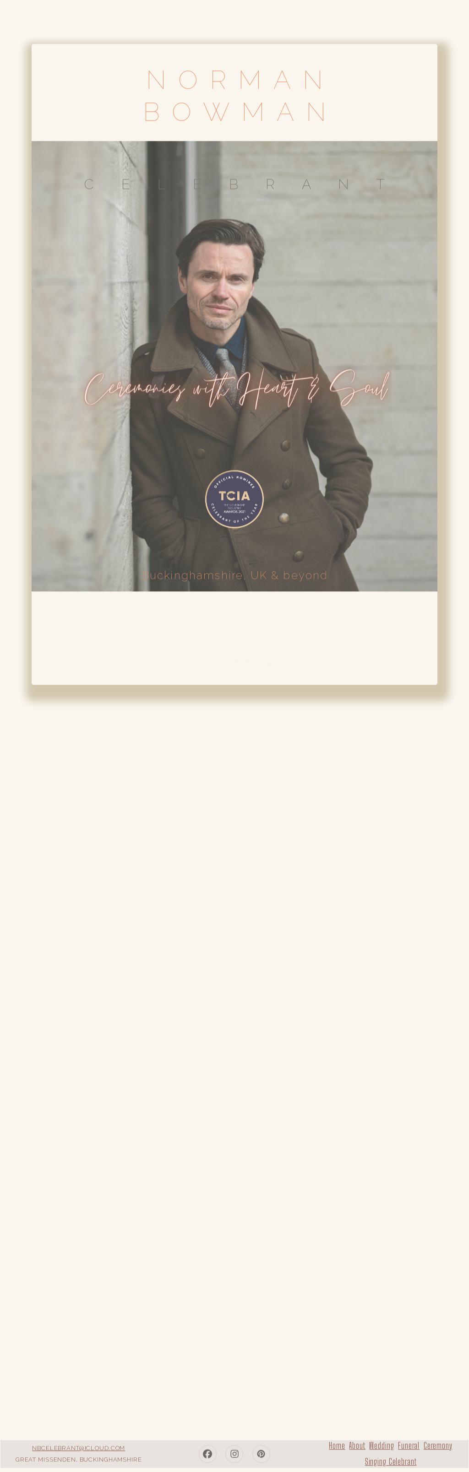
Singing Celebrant (391, 1460)
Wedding (381, 1444)
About (357, 1444)
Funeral (409, 1444)
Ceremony (438, 1444)
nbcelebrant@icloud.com (78, 1446)
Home (337, 1444)
